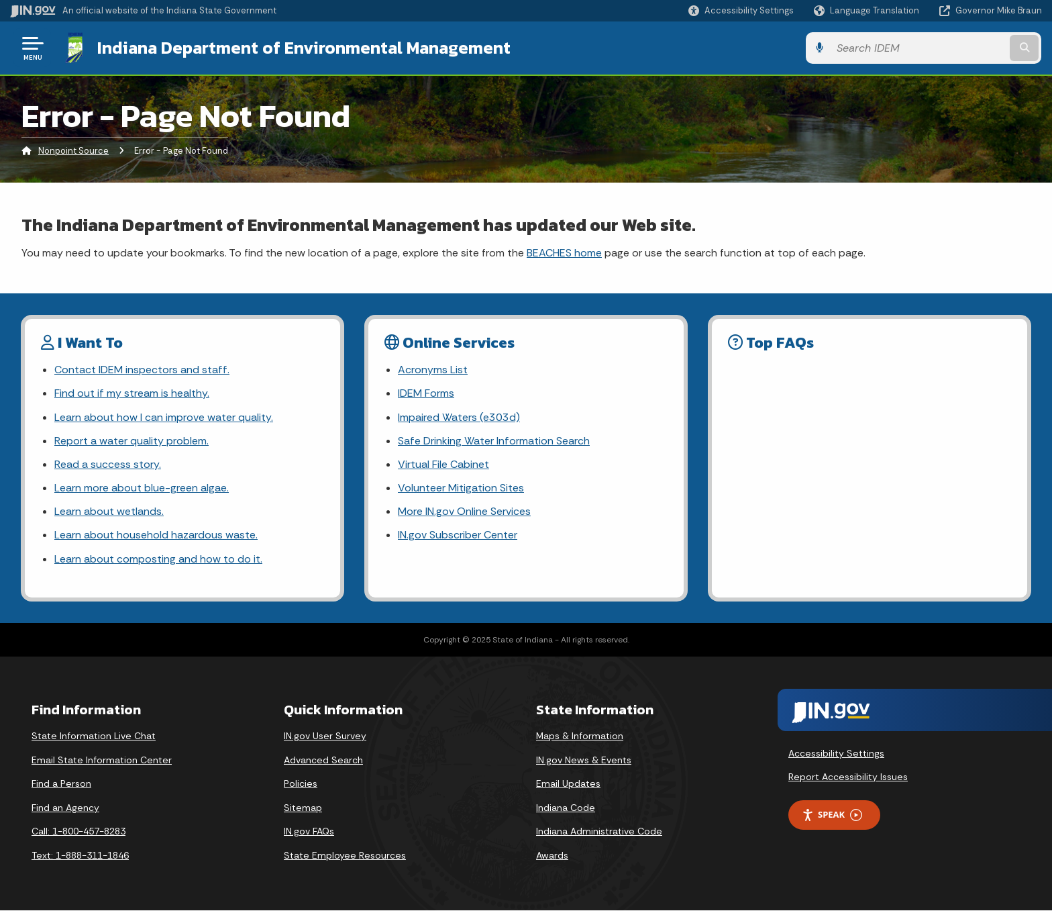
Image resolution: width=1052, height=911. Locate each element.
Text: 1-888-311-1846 (80, 855)
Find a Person (61, 783)
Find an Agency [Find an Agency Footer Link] (65, 808)
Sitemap (303, 808)
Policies (300, 783)
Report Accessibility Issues (848, 777)
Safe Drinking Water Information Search (493, 441)
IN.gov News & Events (583, 760)
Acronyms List (433, 370)
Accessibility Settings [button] (836, 753)
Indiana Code (565, 808)
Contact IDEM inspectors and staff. (141, 370)
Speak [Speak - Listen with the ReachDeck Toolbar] (832, 814)
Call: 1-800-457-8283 (78, 831)
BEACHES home (564, 253)
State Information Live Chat (94, 736)
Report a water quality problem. (131, 441)
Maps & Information (579, 736)
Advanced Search (323, 760)
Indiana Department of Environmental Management (303, 47)
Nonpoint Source (73, 150)
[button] (741, 10)
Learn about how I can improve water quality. (163, 417)
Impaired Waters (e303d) (459, 417)
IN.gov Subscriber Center (457, 535)
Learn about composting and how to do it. (158, 559)
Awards (552, 855)
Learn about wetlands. (109, 511)
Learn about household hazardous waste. (156, 535)
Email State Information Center (102, 760)
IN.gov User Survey (325, 736)
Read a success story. (107, 464)
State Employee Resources (345, 855)
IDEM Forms (426, 393)
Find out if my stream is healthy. (131, 393)
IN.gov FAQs (309, 831)
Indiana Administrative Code (599, 831)
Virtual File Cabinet (443, 464)
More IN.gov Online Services (464, 511)
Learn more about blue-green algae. (141, 488)
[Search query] (921, 48)
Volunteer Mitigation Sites (461, 488)
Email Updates (568, 783)
